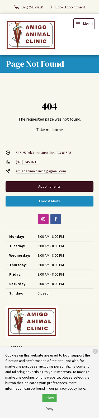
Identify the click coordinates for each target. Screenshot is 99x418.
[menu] (84, 23)
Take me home (49, 129)
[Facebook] (55, 219)
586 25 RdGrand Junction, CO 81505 (43, 152)
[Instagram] (43, 219)
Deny (50, 408)
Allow (49, 397)
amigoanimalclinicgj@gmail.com (41, 171)
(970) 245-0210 (27, 161)
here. (82, 388)
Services (15, 346)
